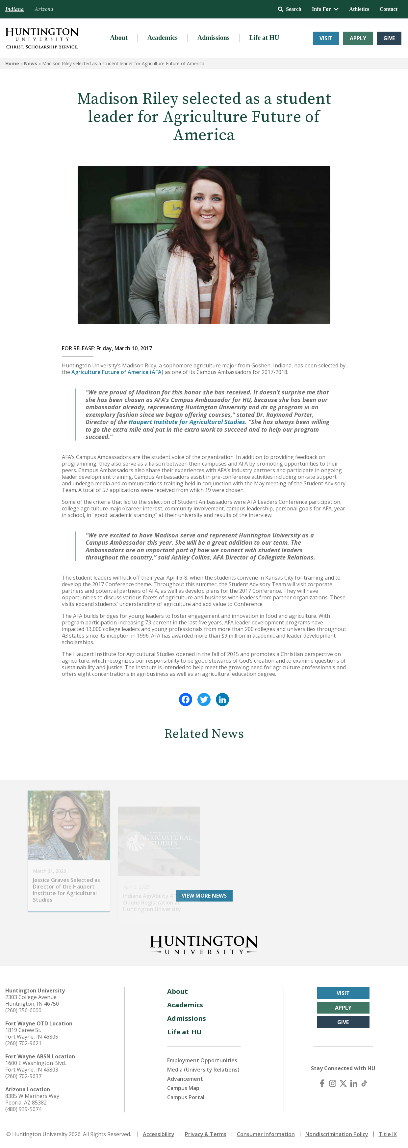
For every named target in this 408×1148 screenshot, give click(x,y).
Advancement (185, 1078)
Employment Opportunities (202, 1060)
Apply (358, 38)
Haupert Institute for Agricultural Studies (187, 422)
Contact (388, 9)
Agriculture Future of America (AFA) (117, 372)
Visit (326, 38)
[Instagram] (333, 1083)
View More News (204, 895)
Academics (162, 37)
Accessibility (158, 1134)
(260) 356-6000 (23, 1010)
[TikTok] (364, 1083)
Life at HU (264, 37)
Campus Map (183, 1088)
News (30, 63)
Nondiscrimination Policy (336, 1134)
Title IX (388, 1134)
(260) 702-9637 (23, 1076)
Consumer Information (266, 1134)
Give (389, 38)
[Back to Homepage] (204, 943)
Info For (325, 9)
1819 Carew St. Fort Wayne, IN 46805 (31, 1033)
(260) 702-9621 (23, 1043)
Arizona (44, 9)
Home (12, 63)
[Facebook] (322, 1083)
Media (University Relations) (203, 1069)
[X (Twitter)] (343, 1083)
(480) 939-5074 (23, 1109)
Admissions (213, 37)
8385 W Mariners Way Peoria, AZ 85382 (32, 1099)
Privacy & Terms (205, 1134)
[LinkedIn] (354, 1083)
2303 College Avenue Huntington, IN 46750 (32, 1000)
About (118, 37)
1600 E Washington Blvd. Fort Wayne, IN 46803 (35, 1066)
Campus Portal (185, 1097)
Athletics (359, 9)
